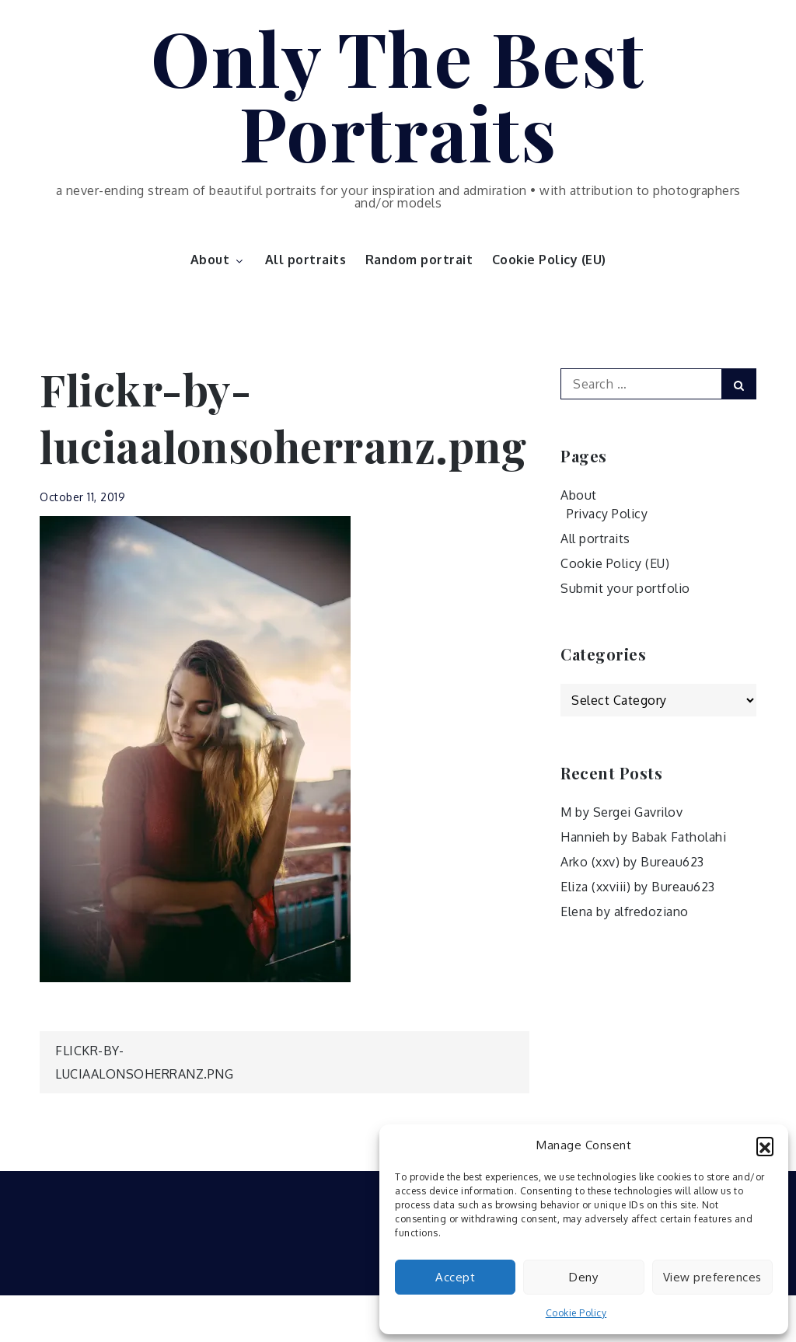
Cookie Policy (576, 1313)
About (218, 259)
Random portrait (419, 259)
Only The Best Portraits (398, 94)
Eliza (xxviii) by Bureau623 (637, 886)
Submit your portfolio (625, 588)
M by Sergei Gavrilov (621, 812)
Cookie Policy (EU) (549, 259)
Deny (583, 1277)
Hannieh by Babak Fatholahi (643, 837)
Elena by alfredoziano (624, 911)
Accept (455, 1277)
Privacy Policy (607, 513)
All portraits (306, 259)
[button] (765, 1145)
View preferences (712, 1277)
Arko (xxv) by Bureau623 (632, 862)
